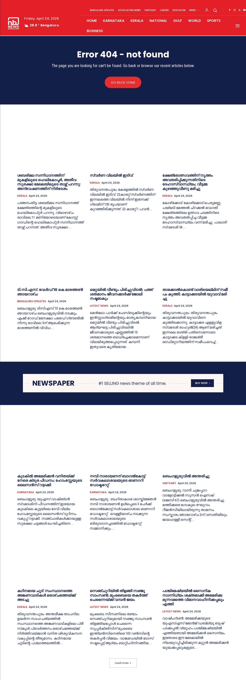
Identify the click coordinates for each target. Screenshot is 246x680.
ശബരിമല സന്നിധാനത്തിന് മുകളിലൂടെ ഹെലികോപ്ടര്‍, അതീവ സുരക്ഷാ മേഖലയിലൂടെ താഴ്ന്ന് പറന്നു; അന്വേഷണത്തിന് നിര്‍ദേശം (49, 182)
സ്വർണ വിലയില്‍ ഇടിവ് (111, 175)
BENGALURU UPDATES (31, 301)
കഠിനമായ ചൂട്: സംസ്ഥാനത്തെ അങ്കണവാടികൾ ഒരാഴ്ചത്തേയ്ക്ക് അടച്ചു (46, 595)
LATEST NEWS (99, 306)
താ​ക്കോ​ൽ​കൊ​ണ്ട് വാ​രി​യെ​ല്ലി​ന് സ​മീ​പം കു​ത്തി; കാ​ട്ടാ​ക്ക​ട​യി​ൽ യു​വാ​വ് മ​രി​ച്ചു (195, 294)
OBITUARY (169, 483)
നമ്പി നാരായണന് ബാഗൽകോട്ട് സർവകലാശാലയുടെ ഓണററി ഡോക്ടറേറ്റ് (117, 480)
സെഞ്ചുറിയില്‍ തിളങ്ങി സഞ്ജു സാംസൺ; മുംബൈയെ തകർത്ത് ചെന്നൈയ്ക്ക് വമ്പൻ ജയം (118, 595)
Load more (123, 663)
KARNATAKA (25, 492)
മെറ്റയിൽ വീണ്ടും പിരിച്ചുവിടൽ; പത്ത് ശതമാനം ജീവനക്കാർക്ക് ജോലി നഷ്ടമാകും (121, 294)
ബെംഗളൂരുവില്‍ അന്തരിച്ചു (186, 476)
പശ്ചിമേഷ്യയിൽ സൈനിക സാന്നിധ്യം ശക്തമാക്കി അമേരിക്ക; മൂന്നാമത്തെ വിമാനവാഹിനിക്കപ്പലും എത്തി (193, 597)
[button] (215, 10)
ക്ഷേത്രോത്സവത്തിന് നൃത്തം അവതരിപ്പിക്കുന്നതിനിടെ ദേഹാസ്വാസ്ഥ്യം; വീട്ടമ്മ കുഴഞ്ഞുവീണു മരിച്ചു (187, 182)
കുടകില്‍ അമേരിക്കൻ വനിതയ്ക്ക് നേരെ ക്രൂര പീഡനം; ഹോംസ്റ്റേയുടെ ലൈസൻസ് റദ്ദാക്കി (49, 480)
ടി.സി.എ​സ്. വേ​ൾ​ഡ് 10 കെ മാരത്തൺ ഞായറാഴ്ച (50, 292)
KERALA (22, 196)
